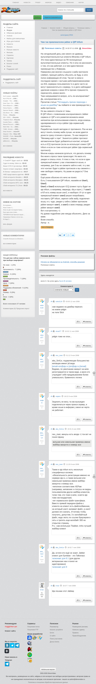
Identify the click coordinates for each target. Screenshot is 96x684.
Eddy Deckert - (7, 131)
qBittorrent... (7, 141)
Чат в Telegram (47, 227)
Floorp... (5, 115)
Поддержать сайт (12, 79)
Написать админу (78, 630)
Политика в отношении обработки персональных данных (48, 682)
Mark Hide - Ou (7, 127)
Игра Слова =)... (8, 207)
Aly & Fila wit (7, 98)
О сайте (52, 636)
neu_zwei (59, 355)
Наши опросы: (10, 255)
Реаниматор (54, 627)
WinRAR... (6, 138)
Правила (75, 633)
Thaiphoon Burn (8, 119)
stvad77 (58, 331)
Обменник (70, 2)
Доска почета (54, 642)
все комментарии (9, 244)
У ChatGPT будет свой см (12, 160)
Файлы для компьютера (16, 38)
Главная (15, 2)
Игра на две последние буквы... (13, 210)
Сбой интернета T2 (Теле (12, 185)
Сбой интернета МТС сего (13, 183)
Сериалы (10, 55)
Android (48, 2)
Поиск (9, 66)
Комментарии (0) (9, 308)
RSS (71, 35)
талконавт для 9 (59, 567)
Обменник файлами (14, 33)
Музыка (9, 47)
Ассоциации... (7, 205)
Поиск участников (56, 639)
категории (64, 35)
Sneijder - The (7, 101)
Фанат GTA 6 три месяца (12, 166)
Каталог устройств (56, 630)
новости (19, 157)
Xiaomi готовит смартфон (12, 169)
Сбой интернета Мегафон (13, 180)
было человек (65, 281)
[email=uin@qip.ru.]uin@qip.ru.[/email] (69, 366)
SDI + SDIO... (7, 117)
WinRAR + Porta (8, 136)
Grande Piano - (7, 122)
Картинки (10, 58)
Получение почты (33, 627)
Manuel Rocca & (8, 124)
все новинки (7, 146)
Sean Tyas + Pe (8, 103)
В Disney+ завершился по (12, 172)
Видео (58, 2)
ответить (87, 322)
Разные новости (13, 50)
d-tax (42, 590)
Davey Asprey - (7, 108)
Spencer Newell (8, 110)
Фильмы (10, 52)
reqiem (58, 396)
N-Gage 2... (6, 219)
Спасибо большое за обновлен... (13, 238)
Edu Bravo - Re (8, 112)
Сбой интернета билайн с (12, 177)
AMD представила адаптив (13, 174)
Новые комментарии (13, 236)
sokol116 (59, 301)
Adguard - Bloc (7, 134)
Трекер (37, 2)
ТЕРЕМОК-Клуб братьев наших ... (14, 214)
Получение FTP (32, 630)
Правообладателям (79, 636)
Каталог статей (12, 63)
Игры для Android (13, 41)
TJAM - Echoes (8, 129)
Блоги (52, 633)
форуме (17, 202)
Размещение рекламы (80, 627)
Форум (81, 2)
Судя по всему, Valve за (12, 163)
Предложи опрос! (22, 308)
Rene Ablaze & (8, 105)
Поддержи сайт (12, 69)
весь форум (7, 224)
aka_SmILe (42, 435)
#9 (52, 301)
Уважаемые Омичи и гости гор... (13, 217)
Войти (37, 17)
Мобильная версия (48, 669)
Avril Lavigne (7, 96)
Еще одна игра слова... (10, 212)
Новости (27, 2)
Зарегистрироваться (52, 17)
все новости (7, 190)
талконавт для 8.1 (60, 558)
